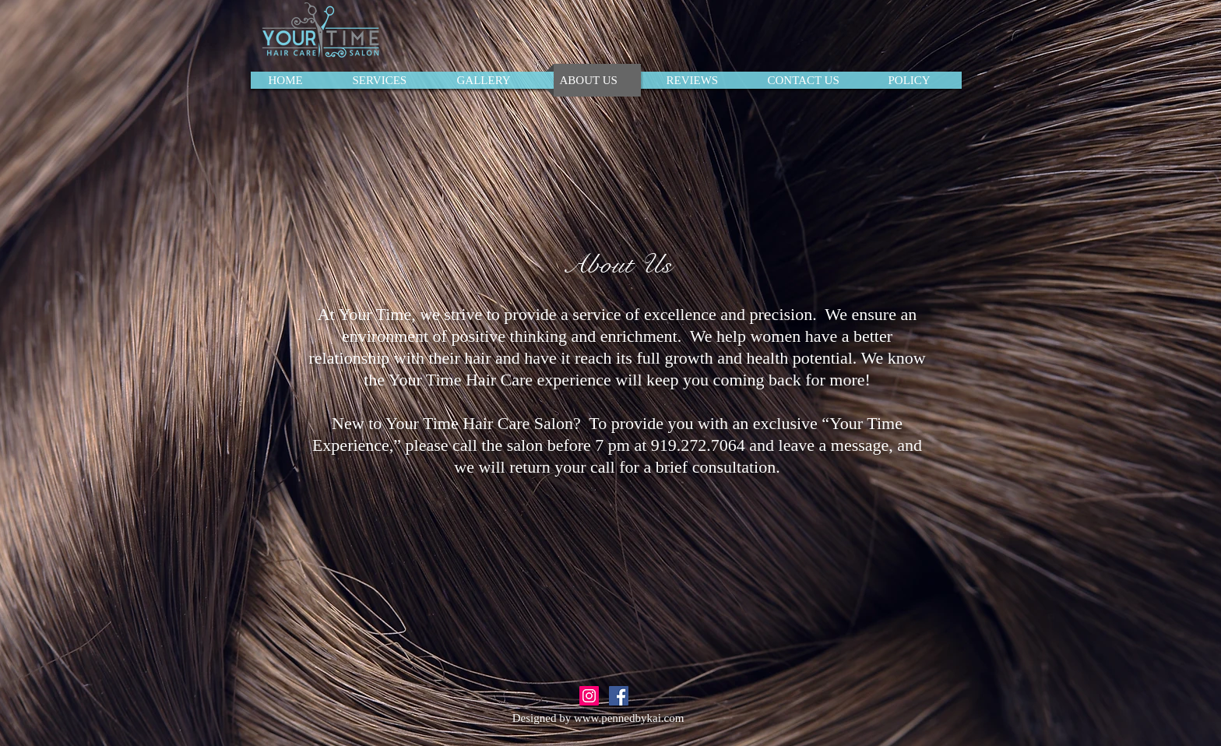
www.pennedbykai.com (629, 718)
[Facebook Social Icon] (618, 696)
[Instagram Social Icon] (589, 696)
